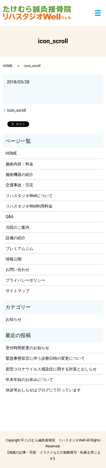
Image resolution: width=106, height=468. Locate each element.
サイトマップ (17, 290)
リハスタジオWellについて (29, 195)
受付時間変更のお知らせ (27, 348)
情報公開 (13, 259)
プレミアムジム (19, 248)
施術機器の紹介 (19, 174)
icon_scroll (16, 110)
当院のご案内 (17, 227)
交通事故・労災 (19, 185)
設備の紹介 (15, 238)
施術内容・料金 (19, 164)
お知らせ (13, 319)
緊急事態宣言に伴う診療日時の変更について (45, 358)
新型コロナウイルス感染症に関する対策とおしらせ (51, 369)
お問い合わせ (17, 269)
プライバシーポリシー (25, 280)
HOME (7, 66)
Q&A (9, 216)
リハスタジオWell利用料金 (29, 206)
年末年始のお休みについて (29, 379)
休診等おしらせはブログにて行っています (43, 390)
